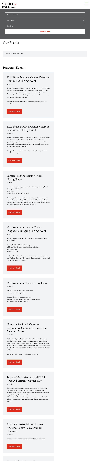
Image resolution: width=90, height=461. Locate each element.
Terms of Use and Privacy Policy (45, 458)
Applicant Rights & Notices (45, 431)
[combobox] (45, 20)
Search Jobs (45, 32)
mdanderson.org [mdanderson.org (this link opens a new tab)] (45, 436)
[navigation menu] (86, 4)
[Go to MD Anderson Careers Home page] (9, 5)
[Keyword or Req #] (45, 14)
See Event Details (14, 119)
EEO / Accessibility (45, 433)
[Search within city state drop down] (45, 26)
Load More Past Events (80, 414)
